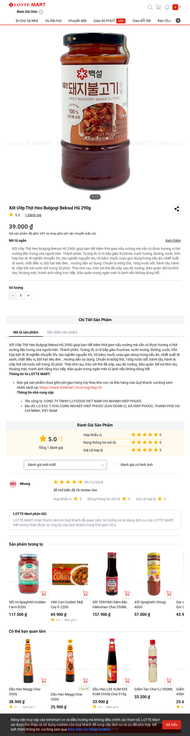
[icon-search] (150, 7)
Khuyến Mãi (78, 21)
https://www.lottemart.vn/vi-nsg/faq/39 (71, 387)
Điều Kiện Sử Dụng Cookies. (89, 729)
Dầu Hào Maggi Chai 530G (24, 691)
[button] (176, 7)
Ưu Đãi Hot (53, 21)
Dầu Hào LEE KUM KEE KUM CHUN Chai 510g (110, 691)
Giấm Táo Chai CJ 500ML (153, 689)
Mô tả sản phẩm (25, 332)
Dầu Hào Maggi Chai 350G (66, 696)
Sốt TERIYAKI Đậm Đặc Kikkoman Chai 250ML (110, 604)
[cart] (159, 7)
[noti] (167, 7)
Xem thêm (173, 240)
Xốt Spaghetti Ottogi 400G (150, 604)
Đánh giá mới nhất (42, 465)
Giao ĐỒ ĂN (142, 21)
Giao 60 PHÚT (110, 21)
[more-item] (178, 20)
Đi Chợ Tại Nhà (27, 21)
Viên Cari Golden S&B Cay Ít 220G (67, 604)
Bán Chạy (165, 21)
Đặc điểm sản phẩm (62, 332)
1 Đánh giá (33, 215)
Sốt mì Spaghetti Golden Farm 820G (27, 604)
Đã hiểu (171, 725)
